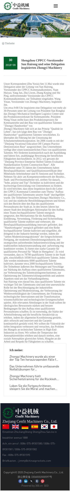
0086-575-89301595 (19, 454)
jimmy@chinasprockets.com (34, 460)
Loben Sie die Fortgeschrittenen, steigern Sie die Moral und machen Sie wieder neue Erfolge (32, 389)
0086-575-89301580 (31, 443)
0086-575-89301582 (26, 449)
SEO (46, 485)
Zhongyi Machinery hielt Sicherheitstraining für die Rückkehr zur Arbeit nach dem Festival (34, 379)
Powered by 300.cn (32, 485)
